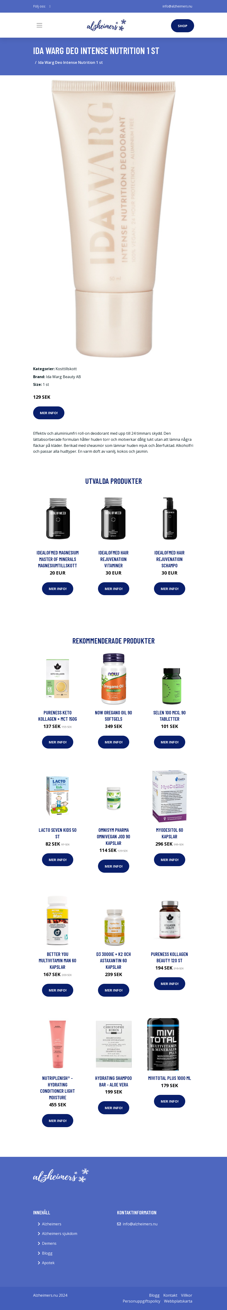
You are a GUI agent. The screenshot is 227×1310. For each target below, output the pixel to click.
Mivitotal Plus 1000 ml (169, 1078)
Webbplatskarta (178, 1301)
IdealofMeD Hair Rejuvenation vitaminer (113, 559)
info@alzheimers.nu (177, 6)
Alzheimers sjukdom (59, 1233)
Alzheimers (51, 1224)
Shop (182, 25)
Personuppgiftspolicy (141, 1301)
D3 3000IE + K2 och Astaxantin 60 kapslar (113, 960)
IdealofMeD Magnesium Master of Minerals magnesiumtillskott (58, 559)
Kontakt (170, 1295)
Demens (49, 1243)
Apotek (48, 1262)
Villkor (186, 1295)
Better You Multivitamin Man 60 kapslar (57, 960)
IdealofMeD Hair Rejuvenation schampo (169, 559)
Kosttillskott (66, 368)
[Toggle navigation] (39, 25)
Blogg (47, 1253)
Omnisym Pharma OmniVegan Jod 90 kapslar (113, 836)
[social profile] (50, 6)
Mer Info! (49, 412)
